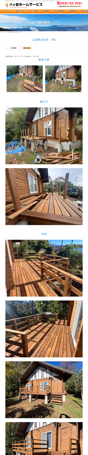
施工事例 (10, 32)
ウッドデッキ (27, 48)
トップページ (3, 32)
